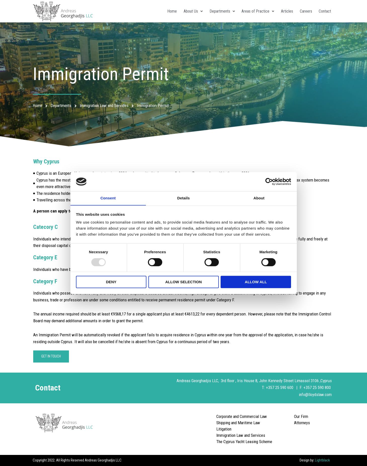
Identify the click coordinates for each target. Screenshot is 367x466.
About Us (188, 11)
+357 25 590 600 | (283, 387)
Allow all (256, 282)
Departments (218, 11)
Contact (324, 11)
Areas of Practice (254, 11)
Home (166, 11)
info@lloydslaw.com (315, 394)
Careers (304, 11)
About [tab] (259, 198)
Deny (111, 282)
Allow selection (183, 282)
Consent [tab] (108, 198)
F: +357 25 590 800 (316, 387)
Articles (285, 11)
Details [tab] (183, 198)
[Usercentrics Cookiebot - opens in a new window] (269, 181)
